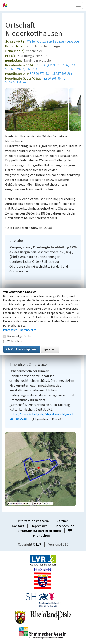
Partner (62, 521)
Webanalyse (13, 341)
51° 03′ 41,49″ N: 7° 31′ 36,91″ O (54, 65)
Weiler (31, 41)
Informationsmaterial (34, 521)
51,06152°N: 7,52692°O (21, 69)
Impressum (39, 526)
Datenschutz (64, 526)
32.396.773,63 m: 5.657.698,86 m (52, 73)
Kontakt (18, 526)
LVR (38, 544)
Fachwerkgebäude (66, 41)
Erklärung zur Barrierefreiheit (39, 530)
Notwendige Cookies (18, 336)
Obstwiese (44, 41)
